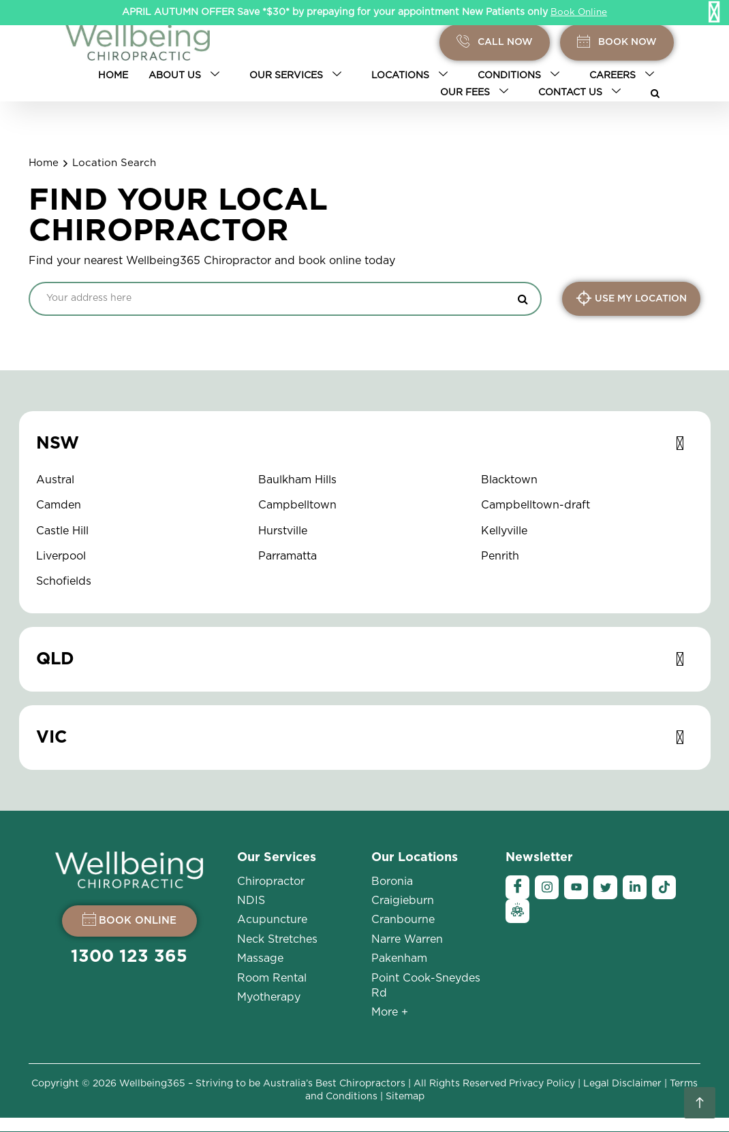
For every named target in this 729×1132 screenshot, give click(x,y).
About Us (187, 75)
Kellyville (504, 530)
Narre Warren (407, 939)
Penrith (500, 556)
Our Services (298, 75)
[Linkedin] (635, 887)
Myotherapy (268, 997)
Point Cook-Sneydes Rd (425, 986)
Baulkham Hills (297, 479)
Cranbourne (403, 919)
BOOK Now (617, 42)
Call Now (494, 42)
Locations (412, 75)
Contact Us (582, 92)
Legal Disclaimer (622, 1083)
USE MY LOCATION (631, 298)
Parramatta (287, 556)
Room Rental (272, 978)
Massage (260, 958)
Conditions (521, 75)
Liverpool (61, 556)
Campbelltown (297, 505)
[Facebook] (517, 887)
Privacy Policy (542, 1083)
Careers (624, 75)
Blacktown (509, 479)
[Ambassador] (517, 911)
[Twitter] (605, 887)
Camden (58, 505)
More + (389, 1012)
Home (113, 75)
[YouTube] (576, 887)
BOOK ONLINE (129, 919)
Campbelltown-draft (535, 505)
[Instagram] (547, 887)
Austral (55, 479)
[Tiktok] (664, 887)
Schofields (63, 581)
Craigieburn (402, 900)
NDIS (251, 900)
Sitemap (405, 1096)
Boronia (392, 881)
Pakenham (399, 958)
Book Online (579, 12)
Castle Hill (62, 530)
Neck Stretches (277, 939)
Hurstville (282, 530)
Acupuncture (272, 919)
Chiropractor (271, 881)
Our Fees (477, 92)
